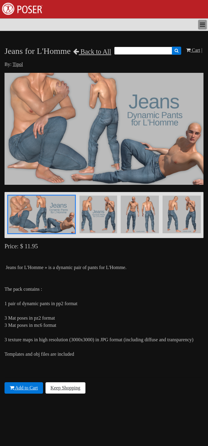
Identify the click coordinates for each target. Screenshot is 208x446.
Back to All (92, 51)
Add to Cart (24, 387)
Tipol (18, 64)
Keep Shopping (65, 387)
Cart (193, 50)
